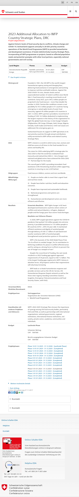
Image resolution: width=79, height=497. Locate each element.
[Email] (22, 387)
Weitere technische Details (20, 378)
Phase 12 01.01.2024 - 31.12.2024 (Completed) (45, 345)
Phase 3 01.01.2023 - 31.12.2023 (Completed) (45, 368)
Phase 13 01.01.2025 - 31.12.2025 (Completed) (45, 343)
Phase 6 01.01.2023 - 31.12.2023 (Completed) (45, 359)
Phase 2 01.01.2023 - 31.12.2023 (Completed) (45, 370)
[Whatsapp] (19, 387)
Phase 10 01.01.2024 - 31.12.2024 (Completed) (45, 350)
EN (77, 2)
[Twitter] (12, 387)
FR (72, 2)
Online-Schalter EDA (9, 414)
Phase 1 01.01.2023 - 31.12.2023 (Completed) (45, 372)
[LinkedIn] (14, 387)
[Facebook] (9, 387)
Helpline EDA (30, 457)
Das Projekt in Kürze (18, 72)
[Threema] (17, 387)
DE (63, 2)
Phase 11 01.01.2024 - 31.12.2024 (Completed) (45, 347)
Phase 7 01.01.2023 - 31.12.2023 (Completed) (45, 357)
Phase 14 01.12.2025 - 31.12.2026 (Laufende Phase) (47, 340)
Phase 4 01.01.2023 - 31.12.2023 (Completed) (45, 365)
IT (67, 2)
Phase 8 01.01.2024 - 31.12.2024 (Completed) (45, 355)
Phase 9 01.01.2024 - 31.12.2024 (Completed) (45, 352)
